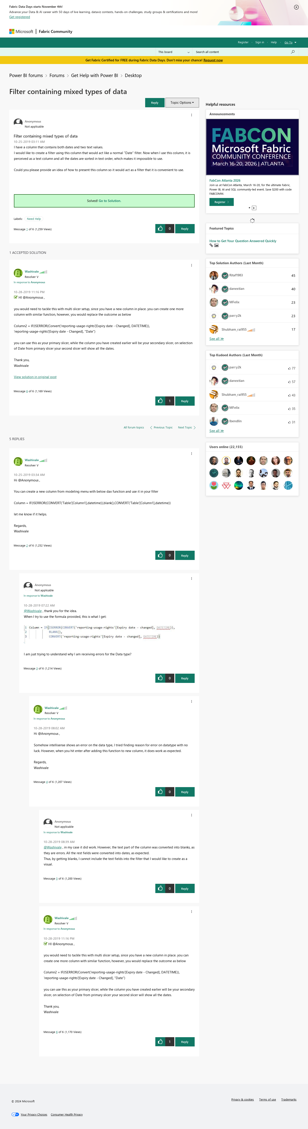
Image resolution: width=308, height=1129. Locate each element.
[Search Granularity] (174, 52)
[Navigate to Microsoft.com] (21, 31)
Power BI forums (26, 75)
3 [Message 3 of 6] (37, 668)
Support (195, 31)
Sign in (259, 42)
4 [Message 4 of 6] (47, 782)
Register (243, 42)
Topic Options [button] (181, 102)
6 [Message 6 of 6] (27, 391)
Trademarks (289, 1099)
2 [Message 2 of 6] (27, 545)
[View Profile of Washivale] (32, 271)
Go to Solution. (110, 200)
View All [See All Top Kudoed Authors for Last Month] (216, 430)
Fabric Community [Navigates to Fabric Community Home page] (55, 31)
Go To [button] (289, 42)
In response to (29, 282)
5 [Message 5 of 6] (57, 878)
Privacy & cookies (242, 1099)
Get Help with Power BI (94, 75)
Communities (139, 31)
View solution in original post (35, 377)
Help (274, 42)
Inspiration (101, 31)
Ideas (119, 31)
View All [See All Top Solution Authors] (216, 338)
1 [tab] (249, 208)
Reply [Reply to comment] (184, 401)
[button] (155, 102)
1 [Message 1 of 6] (27, 229)
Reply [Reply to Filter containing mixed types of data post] (184, 228)
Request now (213, 60)
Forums (82, 31)
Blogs (159, 31)
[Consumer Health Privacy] (67, 1114)
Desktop (133, 75)
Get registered (19, 17)
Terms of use (267, 1099)
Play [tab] (254, 208)
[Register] (221, 202)
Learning (176, 31)
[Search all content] (245, 52)
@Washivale (33, 611)
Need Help (34, 218)
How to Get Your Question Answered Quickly (242, 241)
